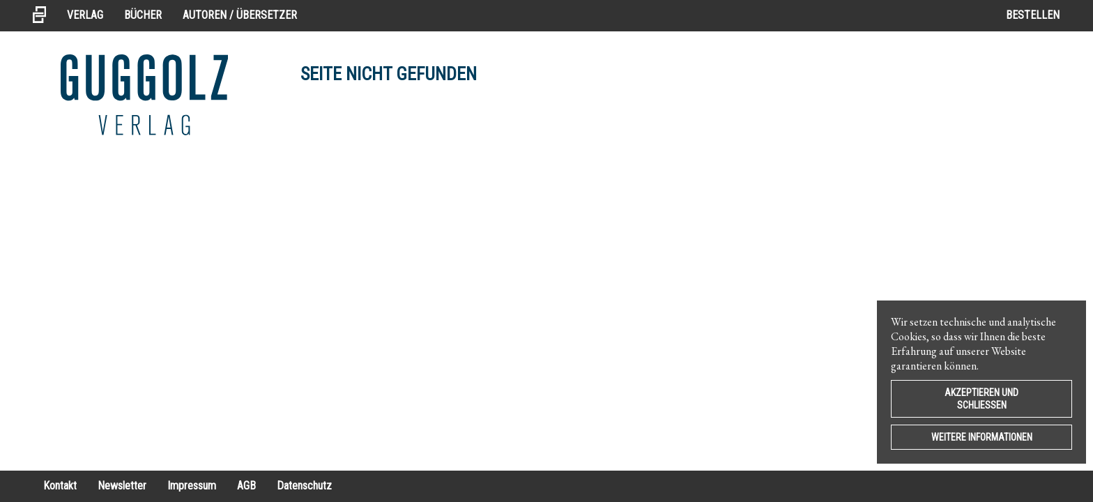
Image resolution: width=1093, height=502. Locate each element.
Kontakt (60, 485)
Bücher (143, 15)
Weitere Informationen (981, 437)
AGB (246, 485)
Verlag (85, 15)
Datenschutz (304, 485)
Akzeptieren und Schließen (981, 399)
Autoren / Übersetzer (240, 15)
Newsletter (122, 485)
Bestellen (1033, 15)
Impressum (191, 485)
